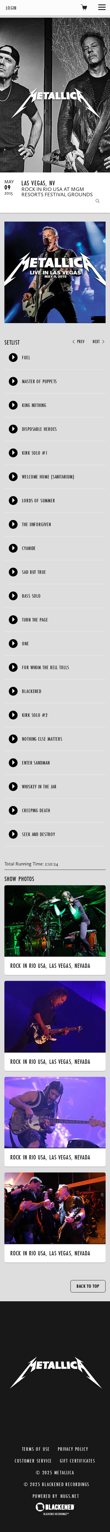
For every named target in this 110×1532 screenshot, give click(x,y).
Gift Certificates (77, 1460)
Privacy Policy (73, 1448)
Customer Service (33, 1460)
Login (11, 7)
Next (99, 341)
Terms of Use (36, 1448)
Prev (77, 341)
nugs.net (69, 1496)
